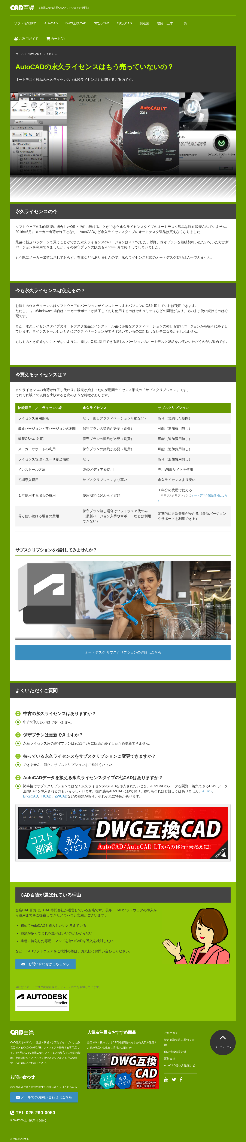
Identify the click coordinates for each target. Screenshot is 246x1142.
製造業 (144, 23)
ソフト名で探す (25, 23)
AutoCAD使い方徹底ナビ (179, 1065)
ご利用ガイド (26, 38)
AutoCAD (51, 23)
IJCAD (46, 796)
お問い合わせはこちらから (45, 964)
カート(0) (55, 38)
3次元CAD (101, 23)
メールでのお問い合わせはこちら (44, 1097)
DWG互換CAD (76, 23)
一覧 (184, 23)
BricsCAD (30, 796)
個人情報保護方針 (175, 1051)
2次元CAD (124, 23)
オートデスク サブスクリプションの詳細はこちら (123, 652)
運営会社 (169, 1058)
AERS (207, 791)
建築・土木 (165, 23)
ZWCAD (61, 796)
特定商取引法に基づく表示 (179, 1042)
